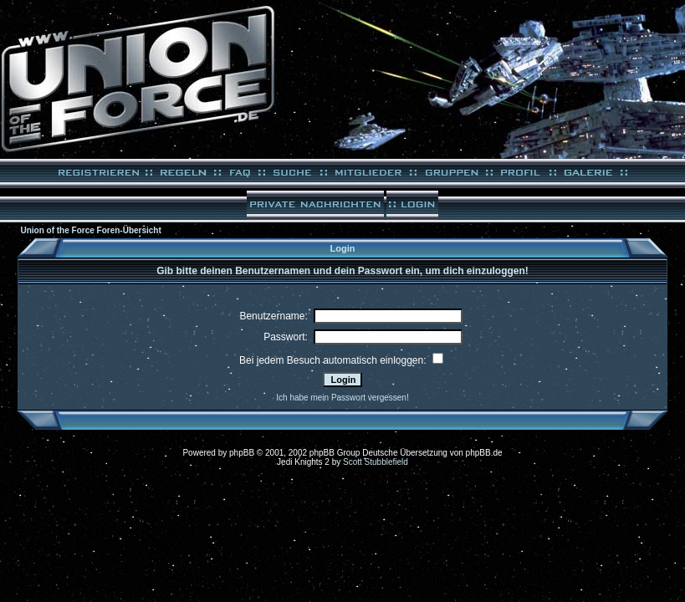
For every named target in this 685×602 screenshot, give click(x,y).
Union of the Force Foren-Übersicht (90, 230)
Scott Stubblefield (375, 462)
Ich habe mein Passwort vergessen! (342, 397)
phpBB (241, 452)
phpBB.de (484, 452)
